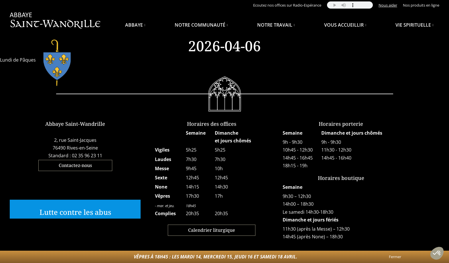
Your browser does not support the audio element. (350, 5)
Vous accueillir (344, 25)
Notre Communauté (200, 25)
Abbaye (134, 25)
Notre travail (274, 25)
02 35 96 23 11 (87, 155)
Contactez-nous (75, 165)
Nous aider (388, 5)
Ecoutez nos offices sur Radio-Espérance (287, 5)
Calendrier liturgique (211, 230)
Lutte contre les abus (75, 212)
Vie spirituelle (413, 25)
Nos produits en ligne (421, 5)
